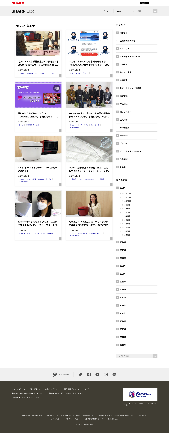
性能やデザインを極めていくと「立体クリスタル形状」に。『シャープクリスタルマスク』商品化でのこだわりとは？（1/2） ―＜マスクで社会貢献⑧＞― (37, 223)
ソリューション (75, 73)
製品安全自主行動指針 (83, 415)
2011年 (123, 344)
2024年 (123, 242)
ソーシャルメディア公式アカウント (25, 397)
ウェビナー (73, 125)
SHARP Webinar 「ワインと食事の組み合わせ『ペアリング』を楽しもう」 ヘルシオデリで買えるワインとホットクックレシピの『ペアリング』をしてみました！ (89, 115)
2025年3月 (126, 227)
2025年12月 (126, 193)
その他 (123, 167)
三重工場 (73, 179)
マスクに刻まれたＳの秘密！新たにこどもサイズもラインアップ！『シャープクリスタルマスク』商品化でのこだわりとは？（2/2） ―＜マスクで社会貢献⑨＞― (89, 169)
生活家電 (124, 80)
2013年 (123, 329)
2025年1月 (126, 235)
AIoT (119, 11)
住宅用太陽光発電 (127, 40)
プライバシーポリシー (72, 419)
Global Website (113, 419)
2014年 (123, 321)
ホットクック (44, 73)
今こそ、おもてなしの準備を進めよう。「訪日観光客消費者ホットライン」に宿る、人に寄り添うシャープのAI (88, 63)
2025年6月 (126, 216)
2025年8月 (126, 208)
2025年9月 (126, 205)
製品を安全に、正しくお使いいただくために (66, 393)
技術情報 (124, 135)
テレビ (21, 125)
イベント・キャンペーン (130, 151)
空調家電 (124, 64)
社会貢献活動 (74, 127)
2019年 (123, 281)
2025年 (123, 187)
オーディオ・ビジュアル (130, 56)
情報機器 (124, 95)
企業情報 (124, 159)
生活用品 (101, 179)
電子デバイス (125, 111)
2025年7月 (126, 212)
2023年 (123, 250)
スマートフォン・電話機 (130, 88)
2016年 (123, 305)
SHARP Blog (35, 389)
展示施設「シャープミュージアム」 (77, 389)
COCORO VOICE (32, 73)
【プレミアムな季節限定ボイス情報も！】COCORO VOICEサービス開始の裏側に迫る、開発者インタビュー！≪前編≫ (38, 63)
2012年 (123, 336)
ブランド (124, 143)
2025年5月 (126, 220)
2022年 (123, 257)
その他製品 (125, 127)
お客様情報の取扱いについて (94, 419)
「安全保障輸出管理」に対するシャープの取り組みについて (114, 415)
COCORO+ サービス (32, 125)
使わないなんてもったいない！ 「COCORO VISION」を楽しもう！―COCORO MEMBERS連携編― (35, 115)
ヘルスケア (125, 48)
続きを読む (60, 75)
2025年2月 (126, 231)
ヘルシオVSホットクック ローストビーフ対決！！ (37, 169)
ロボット (124, 32)
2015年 (123, 313)
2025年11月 (126, 197)
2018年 (123, 289)
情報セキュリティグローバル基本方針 (59, 415)
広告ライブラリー (52, 389)
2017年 (123, 297)
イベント (106, 11)
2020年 (123, 273)
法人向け (85, 73)
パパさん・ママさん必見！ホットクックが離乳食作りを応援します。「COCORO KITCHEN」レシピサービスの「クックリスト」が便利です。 (89, 223)
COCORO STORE (90, 179)
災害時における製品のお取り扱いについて (28, 393)
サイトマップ (143, 415)
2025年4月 (126, 223)
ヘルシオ (22, 73)
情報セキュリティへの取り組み (32, 415)
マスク (80, 179)
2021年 (123, 265)
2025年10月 (126, 201)
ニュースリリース (18, 389)
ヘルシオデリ (84, 125)
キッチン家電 (31, 179)
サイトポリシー (56, 419)
